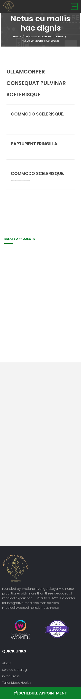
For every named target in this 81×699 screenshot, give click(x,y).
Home (17, 36)
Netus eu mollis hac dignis (44, 36)
